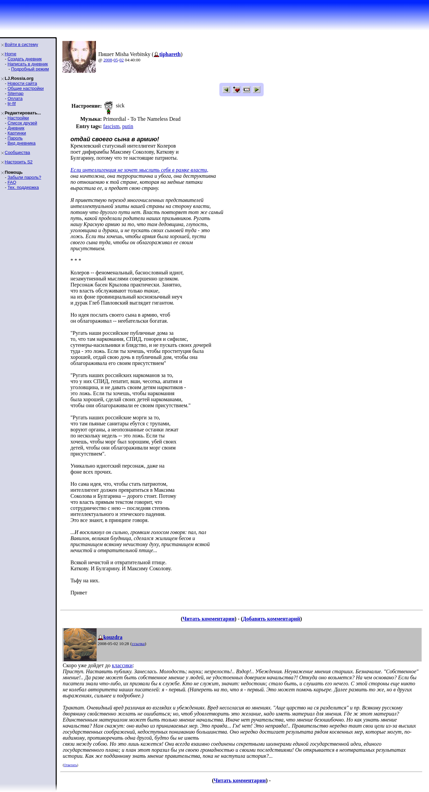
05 (116, 59)
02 (121, 59)
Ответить (70, 765)
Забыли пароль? (24, 177)
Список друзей (22, 122)
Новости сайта (22, 83)
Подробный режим (30, 68)
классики (122, 665)
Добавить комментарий (271, 619)
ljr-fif (11, 103)
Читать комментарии (208, 619)
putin (127, 126)
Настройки (18, 117)
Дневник (15, 127)
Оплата (14, 98)
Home (10, 53)
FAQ (11, 182)
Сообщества (17, 152)
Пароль (14, 138)
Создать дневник (24, 58)
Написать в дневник (27, 63)
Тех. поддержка (23, 187)
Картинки (16, 133)
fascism (111, 126)
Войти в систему (21, 44)
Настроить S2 (19, 161)
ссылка (138, 643)
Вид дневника (21, 143)
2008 (107, 59)
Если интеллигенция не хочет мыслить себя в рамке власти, (139, 170)
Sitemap (15, 93)
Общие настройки (25, 88)
